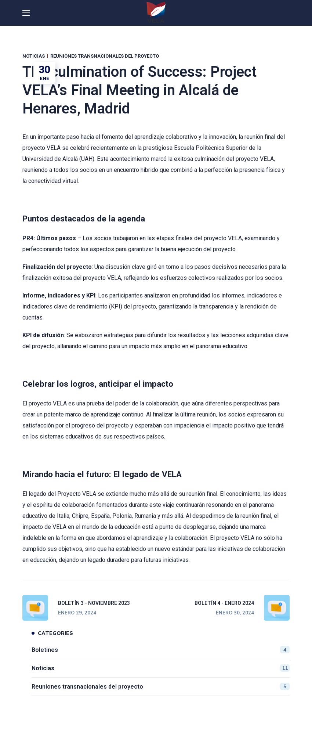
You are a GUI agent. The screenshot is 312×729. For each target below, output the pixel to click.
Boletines (161, 649)
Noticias (33, 56)
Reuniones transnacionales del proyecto (104, 56)
